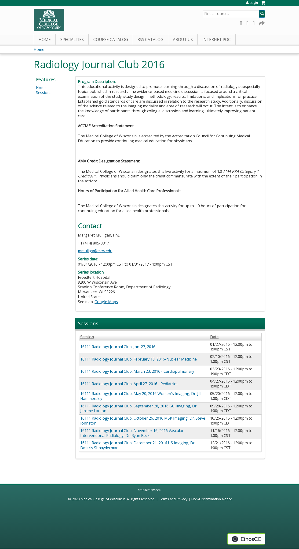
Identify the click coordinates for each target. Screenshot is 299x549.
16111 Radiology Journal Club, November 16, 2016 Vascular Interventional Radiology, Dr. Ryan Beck (132, 433)
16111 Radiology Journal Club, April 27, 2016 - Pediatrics (129, 383)
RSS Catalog (150, 39)
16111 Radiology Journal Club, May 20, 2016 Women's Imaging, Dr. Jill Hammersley (140, 396)
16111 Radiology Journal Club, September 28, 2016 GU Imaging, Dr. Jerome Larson (138, 408)
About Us (183, 39)
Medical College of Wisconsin (102, 499)
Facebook (242, 22)
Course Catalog (110, 39)
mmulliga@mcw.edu (95, 250)
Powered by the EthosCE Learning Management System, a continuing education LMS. (246, 539)
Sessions (43, 92)
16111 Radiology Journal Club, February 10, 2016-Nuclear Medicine (138, 359)
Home (45, 39)
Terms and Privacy (173, 499)
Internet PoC (216, 39)
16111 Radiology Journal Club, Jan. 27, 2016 (117, 346)
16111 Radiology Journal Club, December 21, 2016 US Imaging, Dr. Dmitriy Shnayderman (137, 445)
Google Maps (106, 301)
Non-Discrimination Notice (211, 499)
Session (87, 337)
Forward (261, 22)
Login (253, 2)
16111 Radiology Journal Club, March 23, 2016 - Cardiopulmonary (137, 371)
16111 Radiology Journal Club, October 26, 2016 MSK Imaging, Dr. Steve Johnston (142, 421)
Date (214, 337)
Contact (90, 226)
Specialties (72, 39)
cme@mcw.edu (149, 490)
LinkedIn (255, 22)
